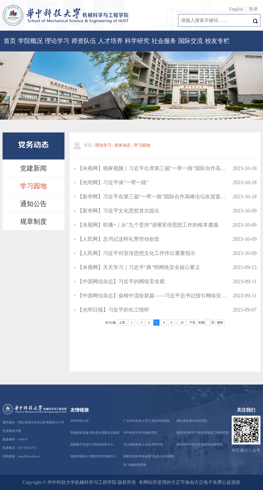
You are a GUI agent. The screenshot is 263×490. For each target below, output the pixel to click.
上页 (122, 322)
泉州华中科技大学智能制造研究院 (199, 444)
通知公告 (33, 204)
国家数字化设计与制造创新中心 (92, 444)
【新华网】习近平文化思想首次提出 (118, 210)
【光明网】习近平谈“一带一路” (113, 182)
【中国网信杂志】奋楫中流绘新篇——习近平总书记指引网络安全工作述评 (153, 295)
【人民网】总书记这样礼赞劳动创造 (118, 239)
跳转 (220, 322)
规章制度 (33, 221)
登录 (253, 9)
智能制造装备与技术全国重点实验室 (95, 432)
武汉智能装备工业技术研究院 (143, 444)
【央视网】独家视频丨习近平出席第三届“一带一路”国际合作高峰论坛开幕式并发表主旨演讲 (153, 168)
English (236, 9)
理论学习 (57, 41)
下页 (192, 322)
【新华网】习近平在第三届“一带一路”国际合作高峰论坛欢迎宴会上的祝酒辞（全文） (153, 196)
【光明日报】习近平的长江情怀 (113, 310)
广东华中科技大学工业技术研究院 (146, 421)
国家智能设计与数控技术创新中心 (93, 456)
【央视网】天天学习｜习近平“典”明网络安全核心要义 (138, 267)
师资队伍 (83, 41)
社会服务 (164, 41)
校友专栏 (217, 41)
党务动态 (122, 145)
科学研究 (137, 41)
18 (181, 322)
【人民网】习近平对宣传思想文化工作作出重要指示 (136, 253)
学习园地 (33, 186)
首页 (10, 41)
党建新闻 (33, 168)
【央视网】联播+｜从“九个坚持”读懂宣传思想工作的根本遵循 (147, 225)
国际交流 (190, 41)
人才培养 (110, 41)
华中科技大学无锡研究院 (140, 432)
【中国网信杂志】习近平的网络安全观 (121, 281)
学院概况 (30, 41)
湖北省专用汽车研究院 (191, 421)
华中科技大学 (79, 421)
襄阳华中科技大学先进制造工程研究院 (202, 432)
